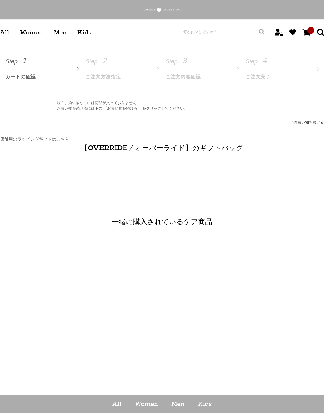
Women (31, 32)
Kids (84, 32)
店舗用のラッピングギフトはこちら (34, 139)
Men (60, 32)
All (4, 32)
